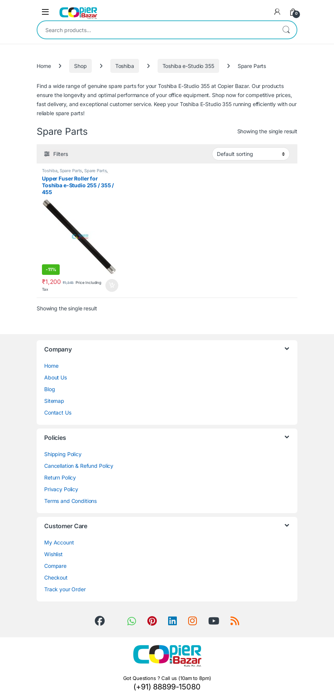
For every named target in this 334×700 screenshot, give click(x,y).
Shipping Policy (63, 454)
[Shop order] (251, 153)
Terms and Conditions (70, 501)
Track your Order (65, 589)
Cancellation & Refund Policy (78, 466)
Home (44, 66)
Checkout (56, 577)
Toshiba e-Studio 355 (188, 66)
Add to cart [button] (111, 285)
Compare (55, 566)
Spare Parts (71, 170)
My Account (59, 542)
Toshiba (124, 66)
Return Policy (60, 477)
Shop (80, 66)
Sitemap (54, 401)
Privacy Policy (61, 489)
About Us (55, 377)
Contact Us (57, 412)
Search (286, 30)
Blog (49, 389)
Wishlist (53, 554)
